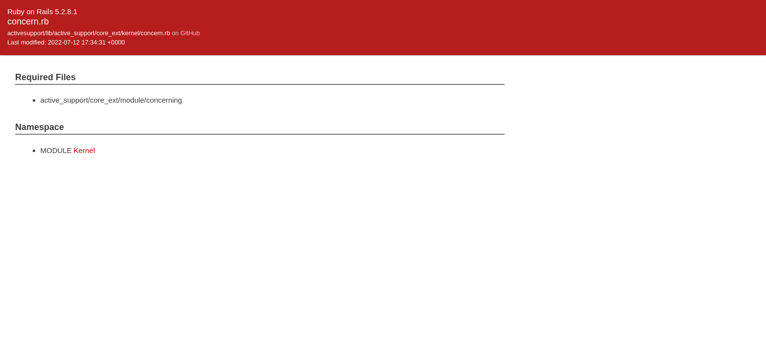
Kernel (84, 150)
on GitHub (186, 33)
